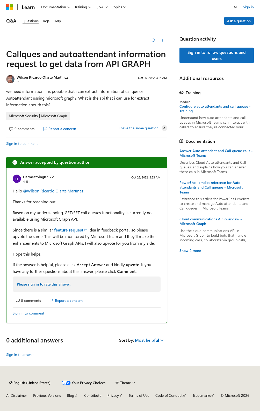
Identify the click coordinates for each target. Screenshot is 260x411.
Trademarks (202, 395)
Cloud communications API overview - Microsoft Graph (210, 221)
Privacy (113, 395)
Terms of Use (139, 395)
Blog (70, 395)
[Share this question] (162, 40)
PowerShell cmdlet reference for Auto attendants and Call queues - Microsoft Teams (211, 187)
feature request (68, 230)
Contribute (92, 395)
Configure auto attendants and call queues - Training (215, 108)
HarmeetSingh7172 (38, 176)
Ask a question (239, 20)
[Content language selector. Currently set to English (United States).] (30, 383)
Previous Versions (47, 395)
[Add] (153, 40)
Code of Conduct (169, 395)
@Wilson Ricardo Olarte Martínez (53, 190)
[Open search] (235, 7)
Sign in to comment (22, 143)
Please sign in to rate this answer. (43, 284)
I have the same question (138, 128)
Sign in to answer (20, 354)
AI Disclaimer (16, 395)
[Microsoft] (9, 7)
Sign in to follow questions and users (216, 55)
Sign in (248, 6)
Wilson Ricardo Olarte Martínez (42, 77)
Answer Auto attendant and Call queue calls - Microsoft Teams (216, 153)
